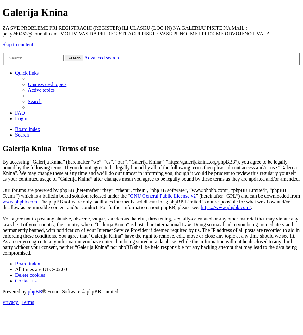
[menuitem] (47, 84)
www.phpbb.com (20, 201)
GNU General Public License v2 (163, 196)
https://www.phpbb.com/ (226, 207)
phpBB (35, 291)
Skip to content (18, 44)
